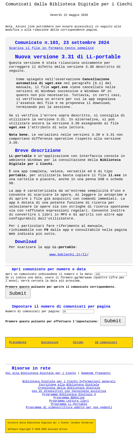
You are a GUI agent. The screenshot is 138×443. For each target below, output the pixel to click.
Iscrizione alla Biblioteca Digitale (69, 384)
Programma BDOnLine (69, 397)
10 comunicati (106, 342)
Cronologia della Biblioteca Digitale (69, 388)
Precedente (17, 342)
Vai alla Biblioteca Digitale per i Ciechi (40, 373)
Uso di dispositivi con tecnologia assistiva (69, 391)
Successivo (49, 342)
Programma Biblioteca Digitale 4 (69, 394)
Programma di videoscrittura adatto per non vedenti (69, 407)
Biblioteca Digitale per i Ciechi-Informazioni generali (69, 381)
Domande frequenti (96, 373)
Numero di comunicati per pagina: (33, 311)
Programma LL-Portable (69, 404)
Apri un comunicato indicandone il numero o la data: (50, 274)
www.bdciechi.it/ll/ (69, 255)
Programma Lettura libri (69, 401)
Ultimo (78, 342)
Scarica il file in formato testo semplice (51, 48)
